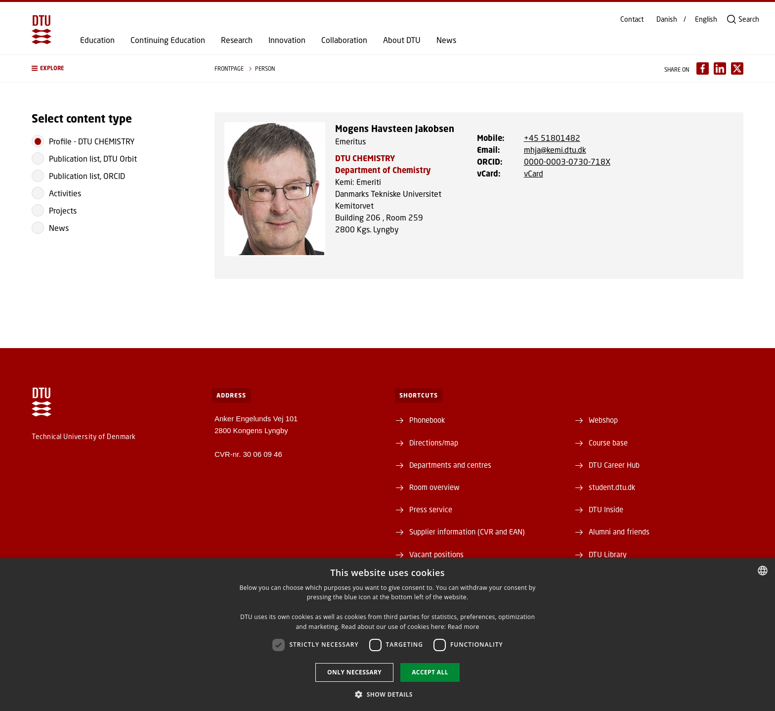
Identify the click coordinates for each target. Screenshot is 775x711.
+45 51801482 (552, 137)
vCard (533, 173)
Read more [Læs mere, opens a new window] (463, 626)
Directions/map (433, 442)
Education (97, 40)
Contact (632, 19)
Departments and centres (450, 464)
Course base (608, 442)
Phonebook (427, 419)
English (706, 19)
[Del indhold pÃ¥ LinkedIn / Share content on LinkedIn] (720, 68)
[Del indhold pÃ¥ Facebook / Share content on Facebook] (702, 68)
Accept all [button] (430, 672)
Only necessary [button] (354, 672)
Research (237, 40)
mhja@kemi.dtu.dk (555, 149)
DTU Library (608, 554)
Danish (666, 19)
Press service (430, 509)
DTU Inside (606, 509)
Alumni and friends (619, 531)
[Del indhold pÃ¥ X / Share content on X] (737, 68)
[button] (113, 68)
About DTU (402, 40)
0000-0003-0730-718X (567, 161)
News (446, 40)
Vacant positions (436, 554)
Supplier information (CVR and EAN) (467, 531)
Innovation (286, 40)
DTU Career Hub (614, 464)
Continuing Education (167, 40)
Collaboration (344, 40)
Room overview (434, 487)
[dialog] (387, 634)
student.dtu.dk (612, 487)
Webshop (603, 419)
